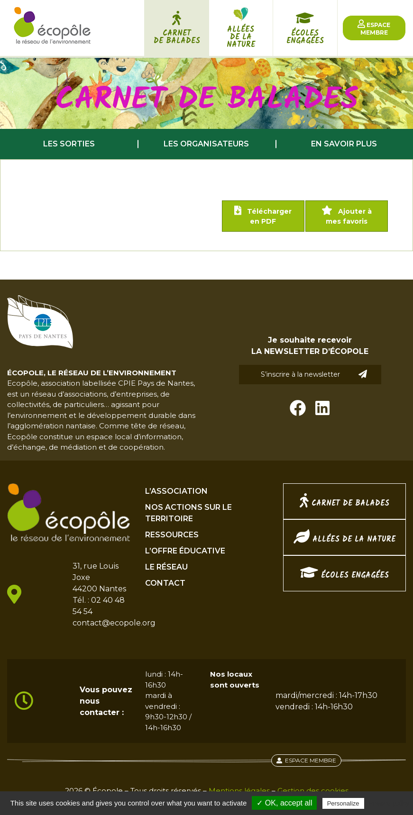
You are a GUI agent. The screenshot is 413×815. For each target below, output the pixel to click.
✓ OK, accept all (284, 803)
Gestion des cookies (313, 790)
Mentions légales (239, 790)
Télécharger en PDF (263, 216)
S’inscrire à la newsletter (314, 374)
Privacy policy (389, 803)
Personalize (343, 803)
